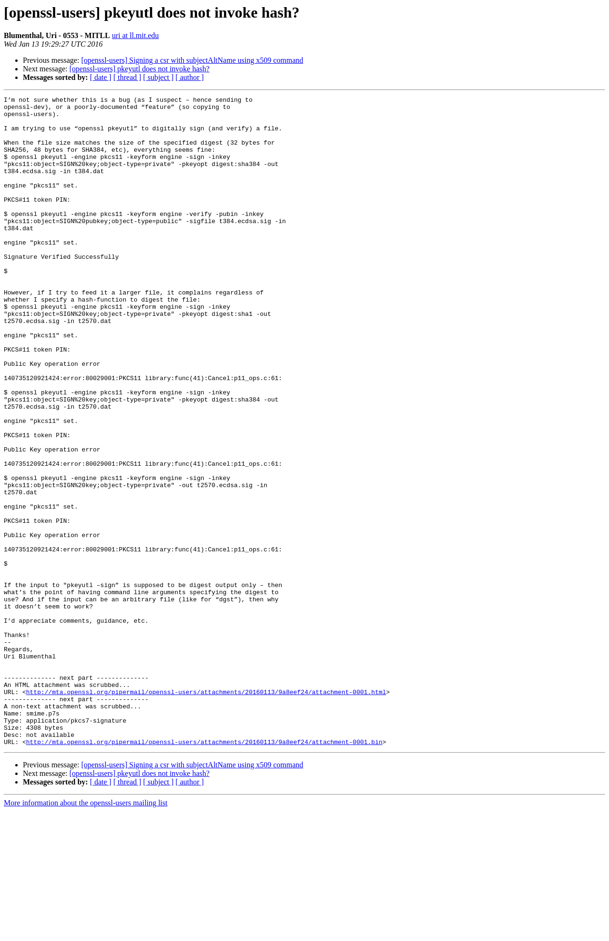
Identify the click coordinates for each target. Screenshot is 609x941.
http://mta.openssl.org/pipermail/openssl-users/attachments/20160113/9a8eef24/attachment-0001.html (206, 811)
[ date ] (100, 77)
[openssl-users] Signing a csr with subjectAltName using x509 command (192, 60)
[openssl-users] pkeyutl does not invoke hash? (139, 69)
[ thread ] (127, 77)
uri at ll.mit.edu (135, 35)
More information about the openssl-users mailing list (85, 933)
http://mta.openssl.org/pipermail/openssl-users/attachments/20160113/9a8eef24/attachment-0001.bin (204, 871)
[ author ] (190, 77)
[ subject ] (158, 77)
